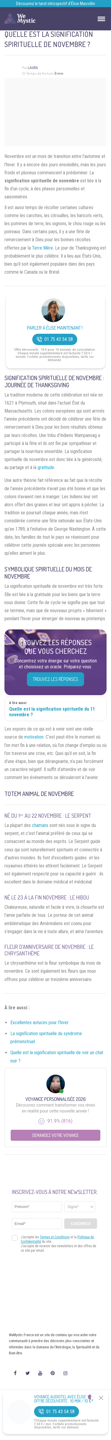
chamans (40, 825)
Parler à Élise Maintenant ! (55, 328)
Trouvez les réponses (55, 679)
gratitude (46, 467)
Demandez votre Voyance (55, 1135)
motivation (34, 737)
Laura (33, 67)
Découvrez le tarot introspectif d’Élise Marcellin (55, 3)
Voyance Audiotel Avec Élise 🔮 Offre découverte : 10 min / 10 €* (64, 1399)
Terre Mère (42, 248)
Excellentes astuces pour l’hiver (39, 1022)
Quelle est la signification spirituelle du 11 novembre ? (52, 711)
